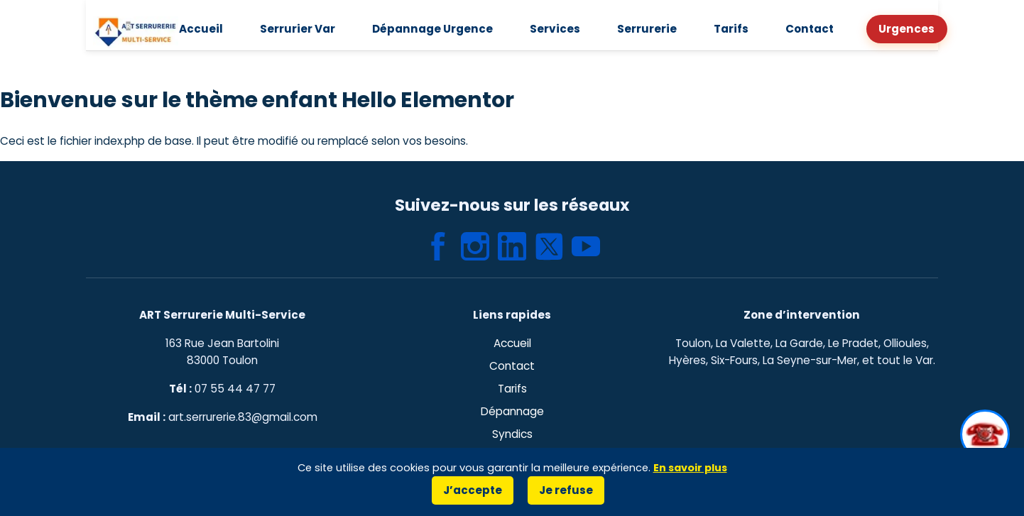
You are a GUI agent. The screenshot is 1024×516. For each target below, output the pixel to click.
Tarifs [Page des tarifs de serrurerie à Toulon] (512, 388)
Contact (797, 28)
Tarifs (722, 28)
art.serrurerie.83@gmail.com (242, 417)
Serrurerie (643, 28)
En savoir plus (692, 468)
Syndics (512, 434)
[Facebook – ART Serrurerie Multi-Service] (438, 246)
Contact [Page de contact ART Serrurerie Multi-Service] (512, 365)
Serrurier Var (309, 28)
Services (555, 28)
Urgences (890, 28)
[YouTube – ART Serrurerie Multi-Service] (586, 246)
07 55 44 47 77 (234, 388)
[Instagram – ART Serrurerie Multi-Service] (475, 246)
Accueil (217, 28)
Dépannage (512, 411)
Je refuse (563, 490)
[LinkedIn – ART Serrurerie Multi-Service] (512, 246)
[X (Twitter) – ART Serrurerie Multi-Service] (549, 246)
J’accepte (474, 490)
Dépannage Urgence (438, 28)
